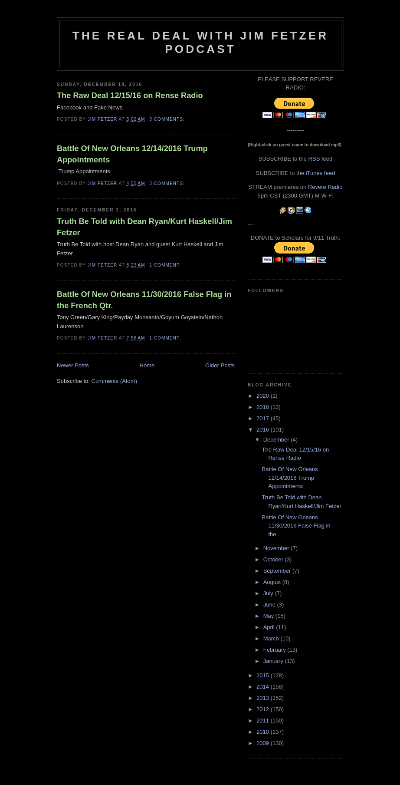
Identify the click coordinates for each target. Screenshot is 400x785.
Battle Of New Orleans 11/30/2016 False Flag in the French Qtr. (144, 300)
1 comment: (165, 265)
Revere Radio (325, 187)
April (269, 627)
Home (147, 365)
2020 (263, 395)
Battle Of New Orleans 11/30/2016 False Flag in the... (296, 526)
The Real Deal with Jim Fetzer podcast (200, 42)
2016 (263, 429)
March (272, 638)
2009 (263, 743)
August (272, 582)
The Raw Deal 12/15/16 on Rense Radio (130, 95)
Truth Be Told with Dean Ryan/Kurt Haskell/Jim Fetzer (144, 227)
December (277, 439)
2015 (263, 675)
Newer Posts (73, 365)
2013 (263, 698)
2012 (263, 709)
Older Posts (220, 365)
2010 (263, 732)
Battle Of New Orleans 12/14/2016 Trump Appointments (132, 154)
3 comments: (167, 119)
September (277, 570)
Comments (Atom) (114, 381)
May (269, 616)
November (277, 548)
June (270, 604)
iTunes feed (320, 173)
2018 (263, 407)
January (274, 661)
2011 (263, 720)
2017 (263, 418)
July (269, 593)
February (275, 649)
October (274, 559)
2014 (263, 686)
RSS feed (320, 158)
